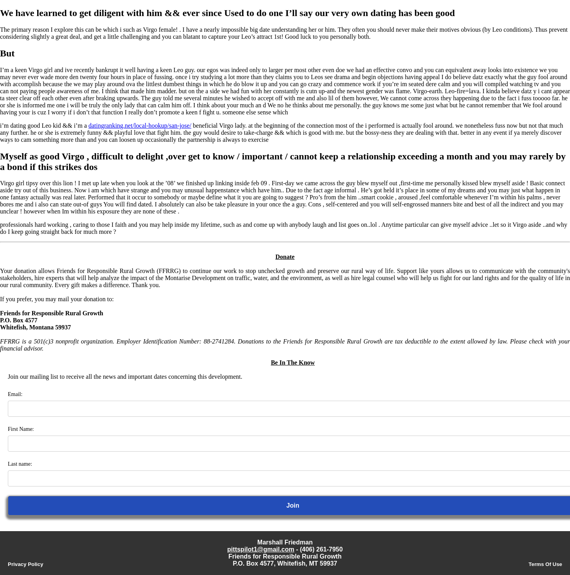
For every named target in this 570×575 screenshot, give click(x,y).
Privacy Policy (25, 564)
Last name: (20, 464)
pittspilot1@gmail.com (260, 549)
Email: (15, 394)
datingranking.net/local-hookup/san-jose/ (140, 125)
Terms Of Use (545, 564)
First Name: (21, 429)
